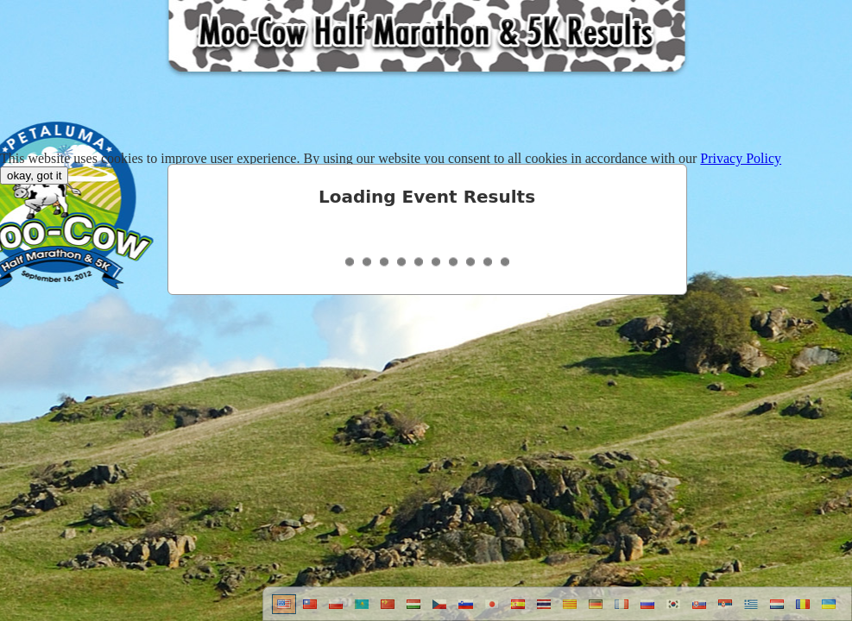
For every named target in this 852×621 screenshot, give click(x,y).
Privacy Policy (740, 158)
